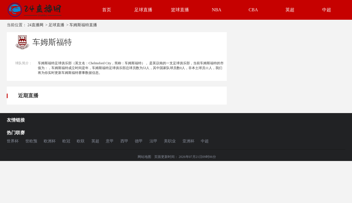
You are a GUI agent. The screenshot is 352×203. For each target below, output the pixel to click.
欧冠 (66, 141)
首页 (106, 9)
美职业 (170, 141)
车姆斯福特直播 (83, 25)
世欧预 (31, 141)
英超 (289, 9)
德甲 (139, 141)
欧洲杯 (50, 141)
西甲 (124, 141)
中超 (326, 9)
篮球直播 (180, 9)
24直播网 (35, 25)
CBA (253, 9)
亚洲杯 (188, 141)
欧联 (81, 141)
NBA (216, 9)
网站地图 (144, 157)
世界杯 (13, 141)
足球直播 (143, 9)
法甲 (153, 141)
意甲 (110, 141)
